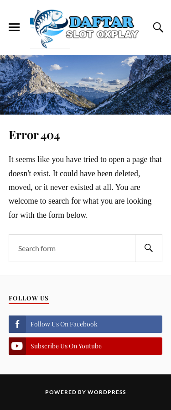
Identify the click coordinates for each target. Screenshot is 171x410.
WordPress (107, 392)
